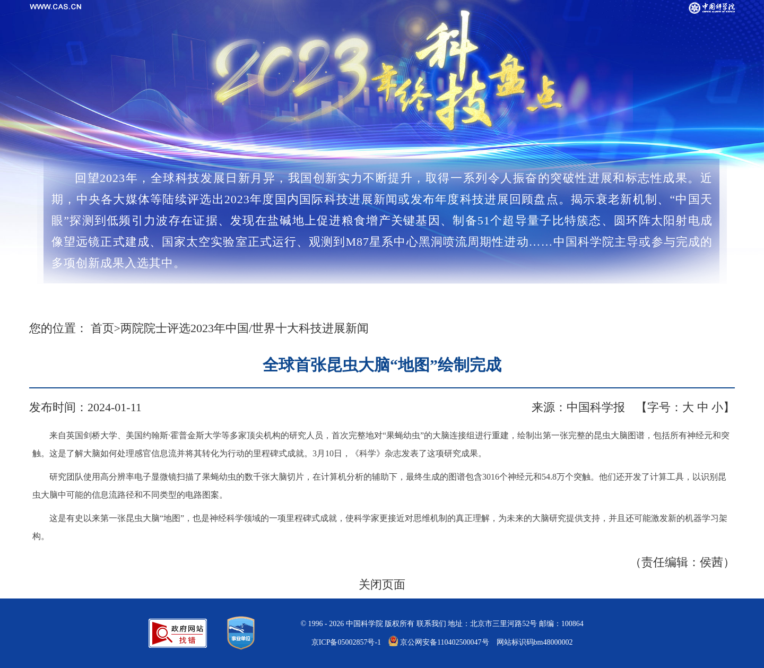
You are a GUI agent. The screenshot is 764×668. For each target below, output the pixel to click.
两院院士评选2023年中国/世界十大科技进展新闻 (244, 328)
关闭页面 (382, 584)
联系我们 (431, 624)
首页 (102, 328)
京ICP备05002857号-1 (346, 642)
